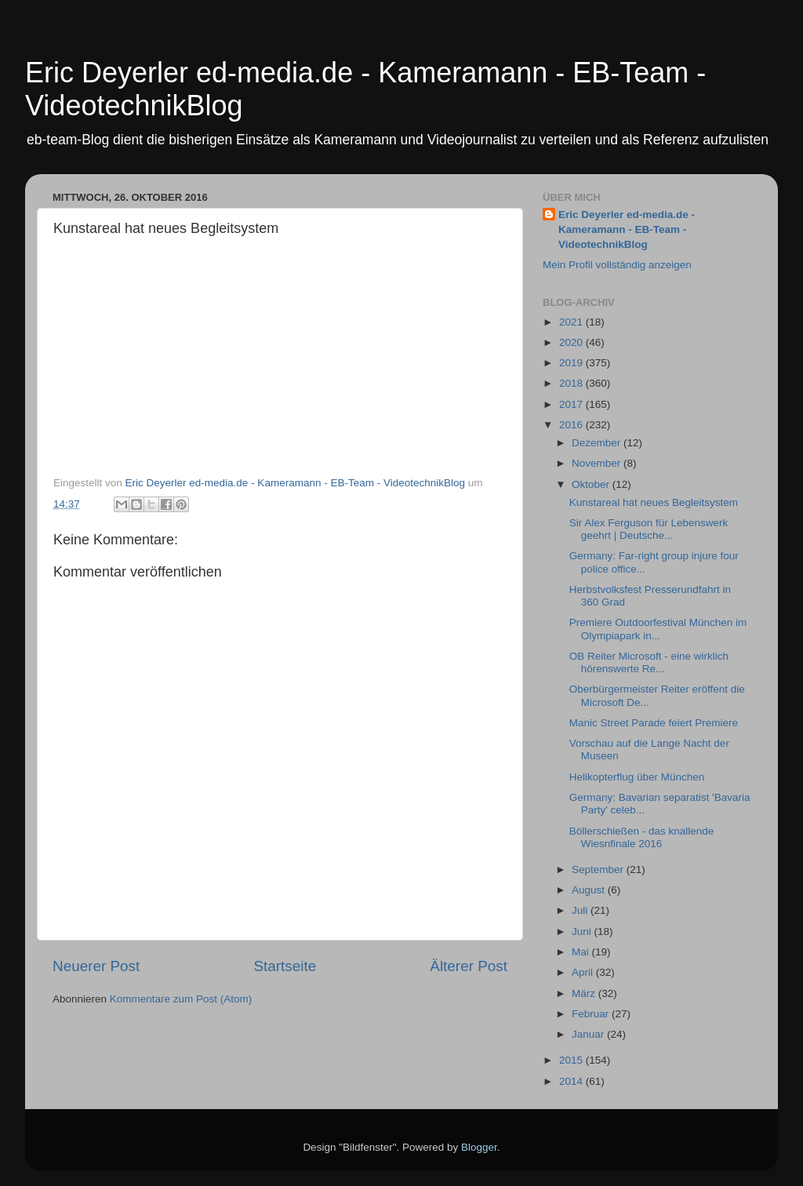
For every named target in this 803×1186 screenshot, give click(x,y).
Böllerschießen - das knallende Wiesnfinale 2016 (641, 837)
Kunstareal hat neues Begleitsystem (653, 502)
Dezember (597, 443)
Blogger (479, 1147)
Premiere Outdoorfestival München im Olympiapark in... (658, 629)
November (597, 463)
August (590, 890)
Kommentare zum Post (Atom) (181, 999)
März (585, 993)
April (584, 972)
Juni (583, 931)
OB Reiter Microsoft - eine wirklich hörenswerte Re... (649, 662)
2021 (572, 322)
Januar (589, 1034)
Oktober (592, 484)
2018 (572, 383)
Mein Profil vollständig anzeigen (617, 265)
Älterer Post (468, 966)
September (599, 869)
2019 (572, 363)
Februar (592, 1014)
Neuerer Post (96, 966)
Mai (582, 952)
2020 (572, 342)
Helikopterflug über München (637, 777)
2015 (572, 1060)
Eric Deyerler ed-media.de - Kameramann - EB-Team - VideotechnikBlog (626, 229)
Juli (581, 910)
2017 (572, 404)
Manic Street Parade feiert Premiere (653, 723)
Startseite (284, 966)
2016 (572, 425)
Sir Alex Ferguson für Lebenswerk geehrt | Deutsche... (649, 529)
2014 (572, 1081)
